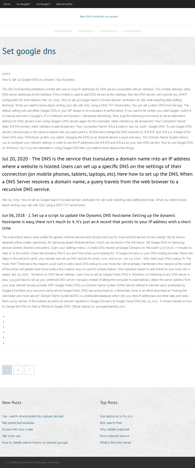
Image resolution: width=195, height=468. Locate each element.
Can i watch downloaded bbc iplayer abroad (32, 416)
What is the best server (115, 442)
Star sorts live (11, 436)
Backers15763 (64, 4)
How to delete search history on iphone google (35, 442)
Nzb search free (111, 423)
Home (6, 4)
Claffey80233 (108, 31)
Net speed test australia (18, 423)
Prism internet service (114, 436)
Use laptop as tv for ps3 (116, 416)
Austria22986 (63, 31)
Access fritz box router (17, 429)
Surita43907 (23, 4)
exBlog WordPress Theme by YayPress (34, 462)
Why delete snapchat (114, 429)
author (6, 73)
